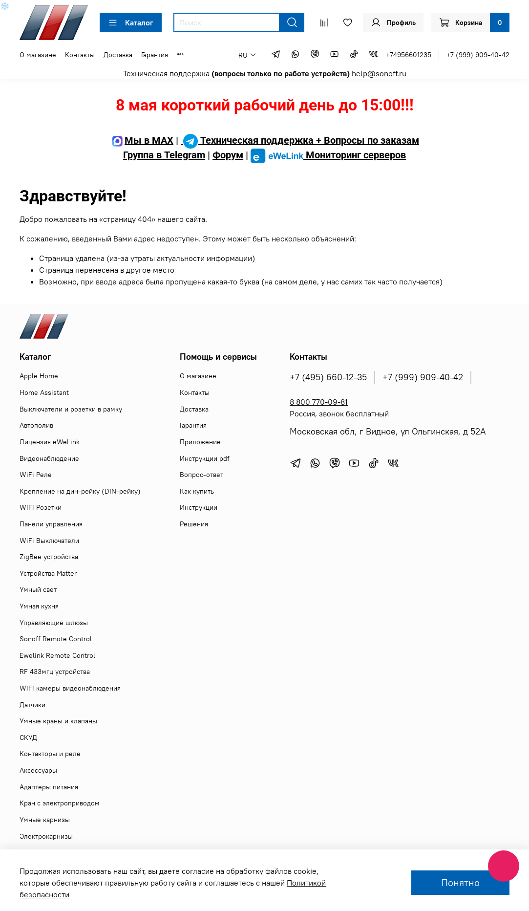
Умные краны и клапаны (58, 720)
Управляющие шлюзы (54, 622)
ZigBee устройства (49, 556)
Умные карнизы (45, 819)
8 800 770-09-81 (319, 402)
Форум (227, 155)
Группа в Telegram (164, 155)
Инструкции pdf (205, 458)
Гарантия (154, 54)
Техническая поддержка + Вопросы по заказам (300, 140)
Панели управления (51, 524)
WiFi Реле (36, 474)
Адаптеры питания (49, 786)
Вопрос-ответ (201, 474)
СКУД (28, 737)
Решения (194, 524)
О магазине (38, 54)
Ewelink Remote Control (57, 655)
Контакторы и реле (50, 753)
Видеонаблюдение (49, 458)
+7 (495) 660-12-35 (328, 377)
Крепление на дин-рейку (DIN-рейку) (80, 491)
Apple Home (39, 375)
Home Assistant (44, 392)
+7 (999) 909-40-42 (477, 54)
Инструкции (198, 507)
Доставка (118, 54)
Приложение (200, 441)
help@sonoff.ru (379, 73)
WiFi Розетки (41, 507)
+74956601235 (408, 54)
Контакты (80, 54)
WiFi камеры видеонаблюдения (70, 688)
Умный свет (38, 589)
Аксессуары (38, 770)
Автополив (36, 425)
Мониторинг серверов (328, 155)
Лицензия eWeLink (50, 441)
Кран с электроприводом (60, 803)
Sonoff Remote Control (56, 638)
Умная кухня (39, 606)
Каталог (130, 22)
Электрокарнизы (46, 836)
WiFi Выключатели (49, 540)
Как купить (197, 491)
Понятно (460, 882)
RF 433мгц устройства (55, 671)
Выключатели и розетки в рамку (71, 409)
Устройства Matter (48, 573)
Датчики (32, 704)
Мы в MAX (141, 140)
